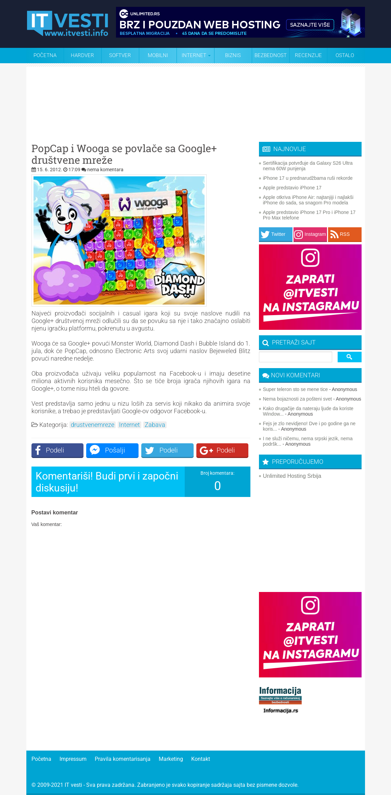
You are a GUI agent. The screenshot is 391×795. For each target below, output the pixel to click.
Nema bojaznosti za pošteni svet (297, 399)
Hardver (82, 55)
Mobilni (158, 55)
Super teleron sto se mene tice (295, 389)
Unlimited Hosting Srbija (292, 476)
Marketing (171, 759)
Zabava (155, 424)
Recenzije (308, 55)
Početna (45, 55)
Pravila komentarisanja (123, 759)
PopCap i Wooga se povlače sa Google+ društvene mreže (124, 154)
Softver (120, 55)
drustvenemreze (92, 424)
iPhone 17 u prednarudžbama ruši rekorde (308, 178)
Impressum (73, 759)
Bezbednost (271, 55)
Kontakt (200, 759)
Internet (129, 424)
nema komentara (105, 169)
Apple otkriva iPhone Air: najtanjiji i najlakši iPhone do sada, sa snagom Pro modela (308, 199)
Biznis (233, 55)
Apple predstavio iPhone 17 (292, 187)
